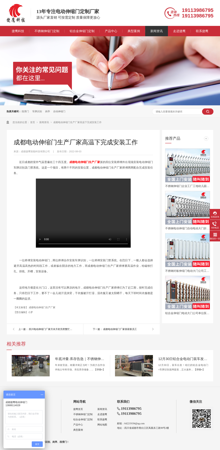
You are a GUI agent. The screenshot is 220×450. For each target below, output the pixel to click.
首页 (33, 122)
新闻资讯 (156, 31)
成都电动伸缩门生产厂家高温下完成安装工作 (77, 122)
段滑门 (25, 111)
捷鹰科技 (18, 31)
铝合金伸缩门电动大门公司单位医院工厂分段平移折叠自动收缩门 (187, 313)
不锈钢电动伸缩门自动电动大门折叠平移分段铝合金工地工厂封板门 (187, 228)
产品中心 (111, 31)
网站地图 (102, 424)
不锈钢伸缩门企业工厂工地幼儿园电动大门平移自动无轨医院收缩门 (187, 186)
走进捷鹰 (179, 31)
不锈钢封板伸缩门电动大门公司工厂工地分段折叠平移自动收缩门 (187, 270)
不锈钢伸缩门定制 (46, 31)
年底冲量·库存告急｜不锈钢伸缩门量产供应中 (80, 359)
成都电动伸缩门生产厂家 (42, 307)
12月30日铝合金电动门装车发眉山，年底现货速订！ (183, 359)
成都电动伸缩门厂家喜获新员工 (120, 329)
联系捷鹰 (202, 31)
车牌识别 (37, 111)
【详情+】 (99, 369)
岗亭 (47, 111)
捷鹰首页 (78, 409)
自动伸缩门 (59, 111)
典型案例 (134, 31)
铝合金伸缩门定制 (82, 31)
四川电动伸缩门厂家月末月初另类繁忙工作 (51, 329)
